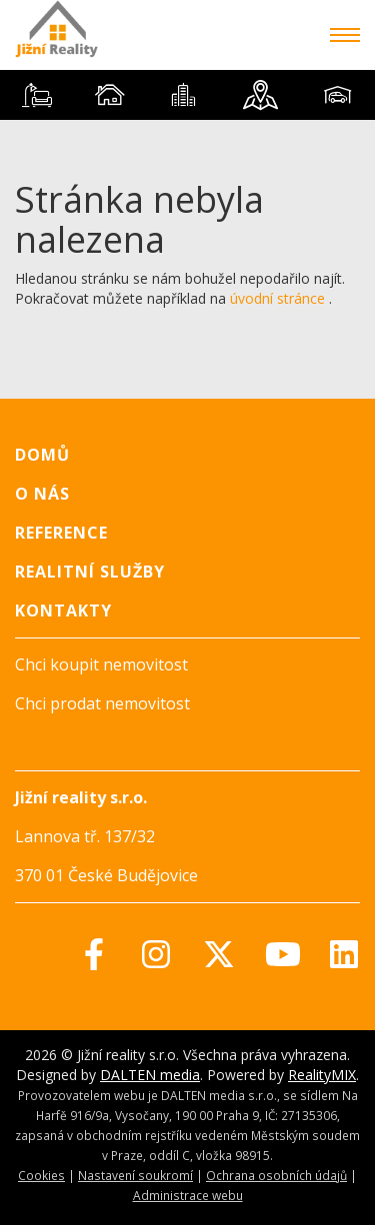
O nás (42, 494)
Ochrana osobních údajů (276, 1175)
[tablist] (187, 95)
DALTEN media (150, 1074)
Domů (42, 455)
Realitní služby (90, 572)
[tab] (36, 95)
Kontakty (63, 610)
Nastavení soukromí (135, 1175)
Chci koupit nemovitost (101, 664)
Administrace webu (188, 1195)
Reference (61, 533)
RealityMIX (322, 1074)
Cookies (41, 1175)
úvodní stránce (277, 298)
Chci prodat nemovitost (102, 703)
